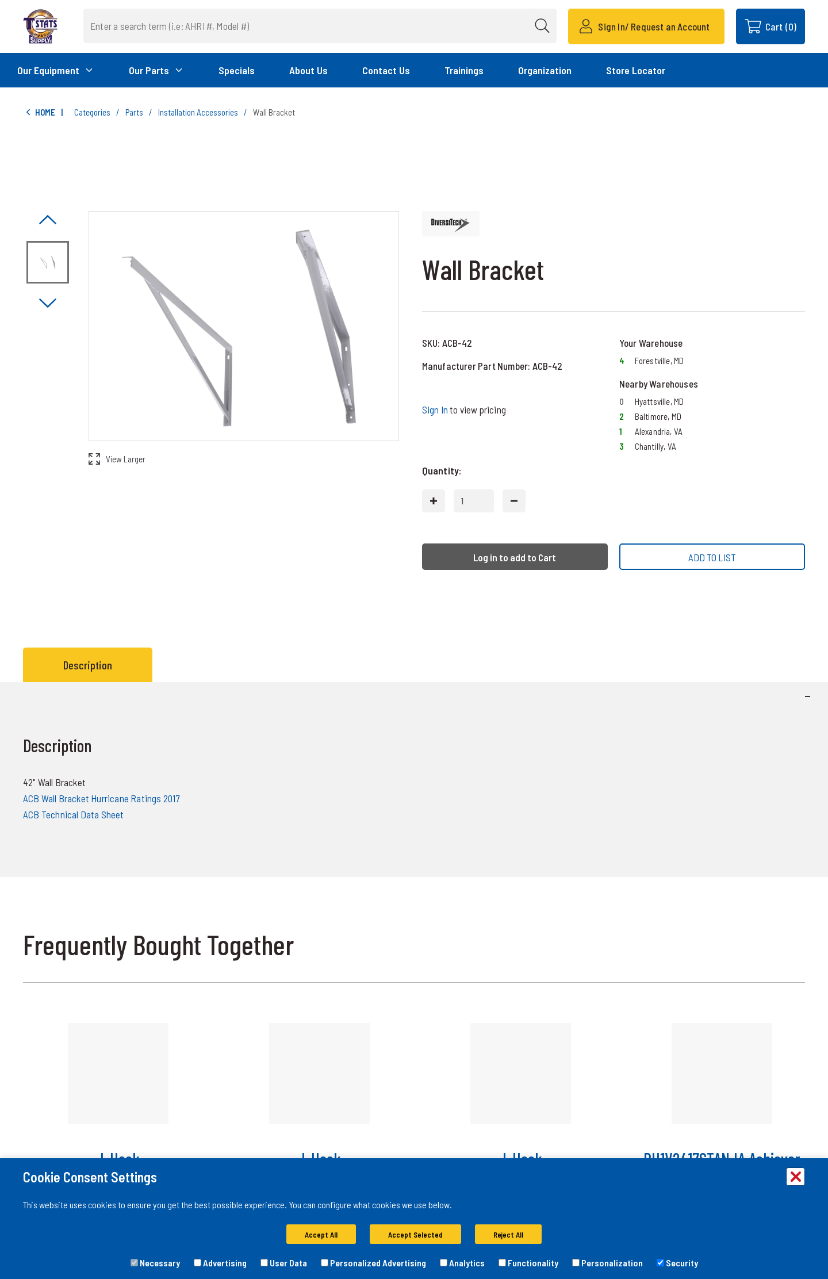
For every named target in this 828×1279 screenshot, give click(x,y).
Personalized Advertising (373, 1262)
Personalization (607, 1262)
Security (677, 1262)
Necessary (155, 1262)
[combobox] (320, 26)
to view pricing (464, 409)
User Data (283, 1262)
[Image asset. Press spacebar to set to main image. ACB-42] (47, 262)
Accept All (321, 1234)
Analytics (462, 1262)
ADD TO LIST (712, 557)
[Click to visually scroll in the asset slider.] (47, 220)
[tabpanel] (414, 779)
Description (87, 665)
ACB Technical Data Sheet (73, 814)
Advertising (220, 1262)
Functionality (528, 1262)
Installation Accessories (198, 112)
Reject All (508, 1234)
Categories (92, 112)
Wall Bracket (274, 112)
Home (39, 112)
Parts (134, 112)
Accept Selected (415, 1234)
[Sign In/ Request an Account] (646, 26)
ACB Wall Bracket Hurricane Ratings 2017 (101, 798)
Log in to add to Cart (514, 557)
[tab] (90, 665)
